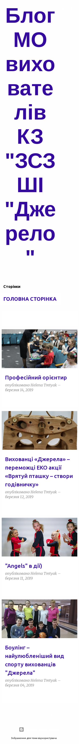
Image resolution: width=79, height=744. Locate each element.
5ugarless (62, 738)
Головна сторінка (29, 299)
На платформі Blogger (39, 729)
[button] (71, 400)
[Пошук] (63, 8)
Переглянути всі (16, 322)
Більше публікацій (39, 715)
